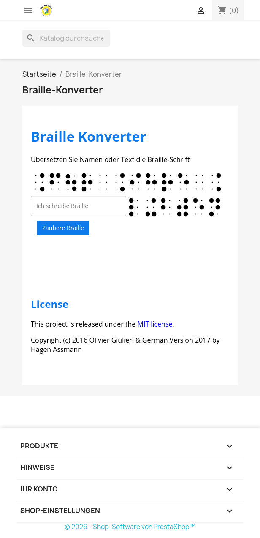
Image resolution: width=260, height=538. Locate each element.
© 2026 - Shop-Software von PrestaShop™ (130, 526)
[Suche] (66, 38)
